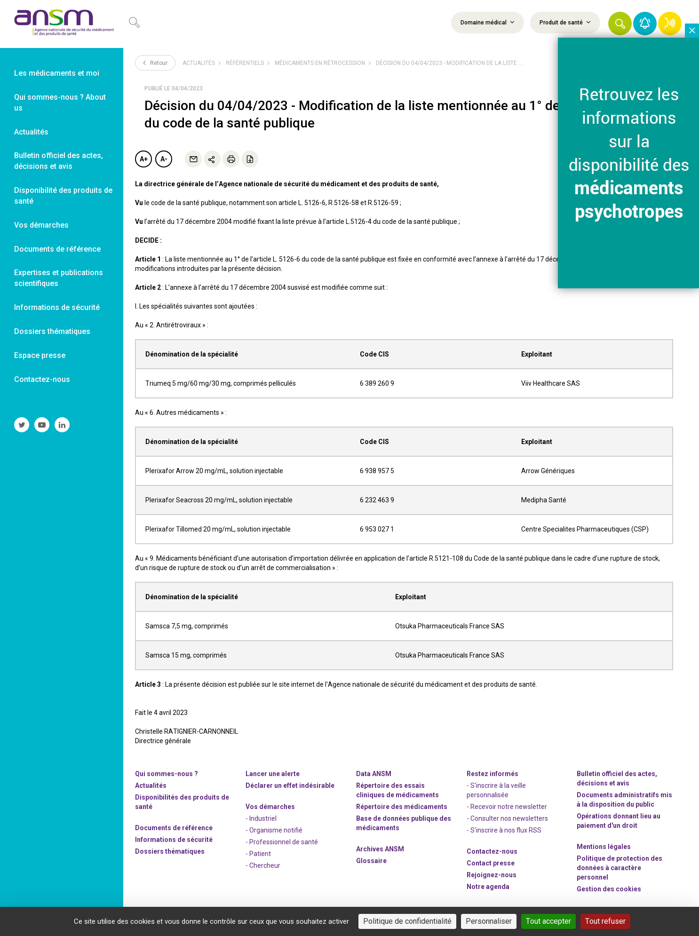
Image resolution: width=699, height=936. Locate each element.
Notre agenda (488, 886)
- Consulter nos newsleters (507, 818)
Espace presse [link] (39, 355)
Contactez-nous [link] (42, 379)
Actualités (199, 63)
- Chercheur (263, 865)
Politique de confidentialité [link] (407, 921)
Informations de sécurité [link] (57, 307)
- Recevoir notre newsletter (507, 806)
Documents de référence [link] (57, 249)
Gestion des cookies (609, 889)
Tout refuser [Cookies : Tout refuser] (605, 921)
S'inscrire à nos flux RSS (505, 830)
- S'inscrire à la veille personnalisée (496, 790)
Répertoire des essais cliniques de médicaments (397, 790)
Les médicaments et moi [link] (56, 73)
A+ (144, 159)
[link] (61, 24)
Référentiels (245, 63)
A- (163, 159)
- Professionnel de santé (282, 842)
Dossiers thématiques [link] (52, 331)
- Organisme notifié (274, 830)
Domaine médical (488, 22)
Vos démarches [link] (41, 225)
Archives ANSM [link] (380, 849)
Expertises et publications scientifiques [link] (58, 278)
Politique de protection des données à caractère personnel (619, 868)
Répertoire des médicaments (401, 806)
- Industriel (261, 818)
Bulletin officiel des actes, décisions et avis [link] (58, 161)
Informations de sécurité (174, 839)
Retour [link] (155, 62)
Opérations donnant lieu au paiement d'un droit (618, 820)
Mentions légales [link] (604, 846)
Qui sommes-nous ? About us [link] (60, 102)
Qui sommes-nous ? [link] (166, 773)
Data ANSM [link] (373, 773)
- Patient (258, 853)
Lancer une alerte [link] (273, 773)
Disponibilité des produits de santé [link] (63, 196)
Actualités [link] (31, 131)
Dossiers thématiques (170, 851)
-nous (491, 875)
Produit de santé (565, 22)
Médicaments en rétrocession (320, 63)
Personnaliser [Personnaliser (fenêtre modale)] (489, 921)
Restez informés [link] (492, 773)
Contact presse (491, 863)
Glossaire (371, 861)
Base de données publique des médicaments (403, 823)
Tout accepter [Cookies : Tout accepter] (548, 921)
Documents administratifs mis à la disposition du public (624, 799)
